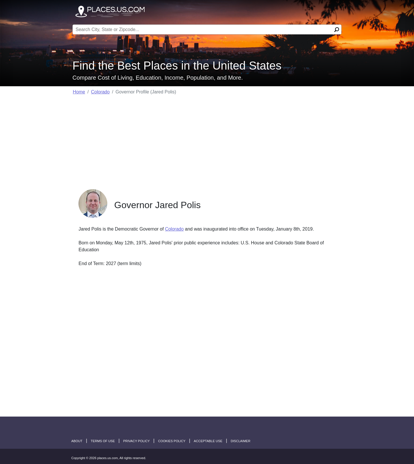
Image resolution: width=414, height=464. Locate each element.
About (77, 441)
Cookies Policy (171, 441)
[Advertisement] (207, 140)
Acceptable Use (208, 441)
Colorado (100, 91)
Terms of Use (103, 441)
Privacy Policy (136, 441)
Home (79, 91)
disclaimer (240, 441)
